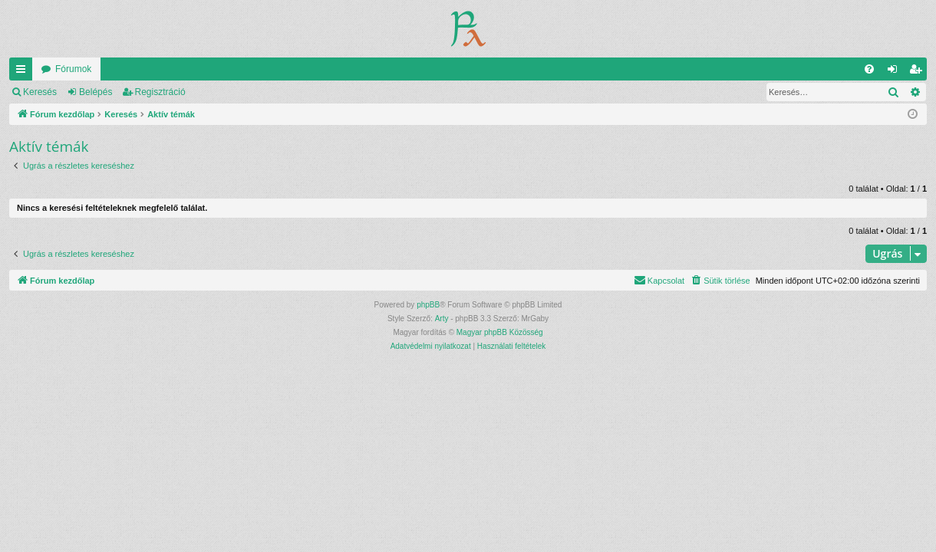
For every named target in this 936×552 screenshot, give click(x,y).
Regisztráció (160, 92)
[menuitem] (869, 69)
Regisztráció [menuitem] (919, 72)
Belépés (95, 92)
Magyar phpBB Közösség (499, 332)
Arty (442, 318)
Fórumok (73, 69)
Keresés (40, 92)
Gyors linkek (23, 72)
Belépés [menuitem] (896, 72)
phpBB (428, 305)
